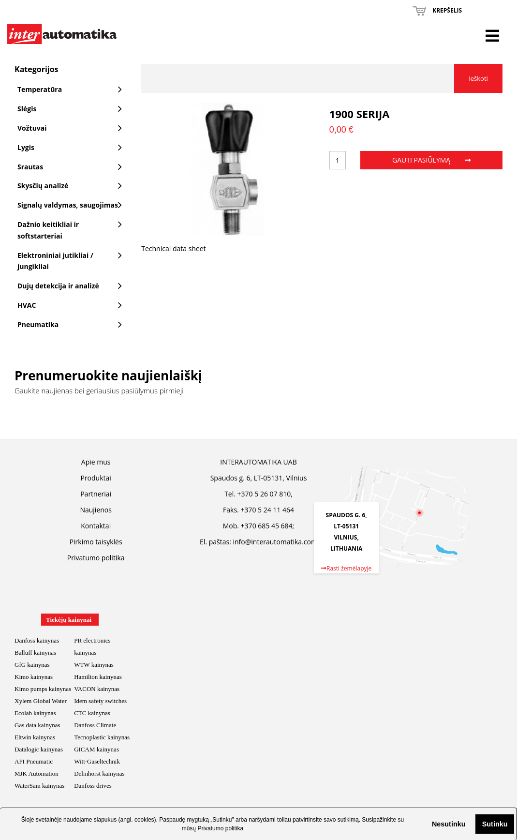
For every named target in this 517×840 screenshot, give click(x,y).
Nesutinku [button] (449, 824)
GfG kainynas (32, 664)
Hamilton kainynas (98, 676)
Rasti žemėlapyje (346, 568)
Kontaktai (96, 525)
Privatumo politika (220, 828)
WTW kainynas (94, 664)
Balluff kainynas (35, 652)
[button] (424, 824)
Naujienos (96, 509)
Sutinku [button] (495, 824)
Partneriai (95, 493)
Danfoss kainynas (37, 640)
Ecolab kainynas (35, 713)
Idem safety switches (100, 701)
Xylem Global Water (41, 701)
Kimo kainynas (34, 676)
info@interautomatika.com (275, 541)
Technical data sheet (173, 248)
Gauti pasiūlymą (431, 160)
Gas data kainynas (37, 725)
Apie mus (96, 461)
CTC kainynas (92, 713)
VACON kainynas (96, 688)
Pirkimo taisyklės (96, 541)
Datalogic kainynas (39, 749)
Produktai (95, 477)
